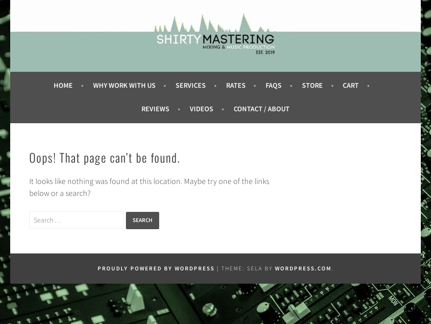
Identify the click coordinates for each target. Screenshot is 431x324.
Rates (236, 85)
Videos (201, 109)
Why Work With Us (124, 85)
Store (312, 85)
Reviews (155, 109)
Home (63, 85)
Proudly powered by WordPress (156, 268)
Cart (351, 85)
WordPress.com (303, 268)
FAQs (274, 85)
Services (191, 85)
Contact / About (262, 109)
